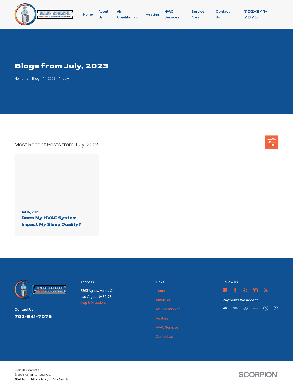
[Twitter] (265, 290)
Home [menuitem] (88, 14)
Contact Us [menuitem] (223, 14)
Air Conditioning (168, 309)
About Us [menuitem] (103, 14)
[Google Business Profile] (225, 290)
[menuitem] (20, 379)
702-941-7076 (33, 316)
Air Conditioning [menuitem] (127, 14)
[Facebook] (235, 290)
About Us (163, 300)
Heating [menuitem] (152, 14)
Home (160, 290)
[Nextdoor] (255, 290)
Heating (162, 318)
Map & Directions (93, 302)
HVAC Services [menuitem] (171, 14)
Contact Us (164, 336)
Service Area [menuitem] (198, 14)
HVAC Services (167, 327)
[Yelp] (245, 290)
